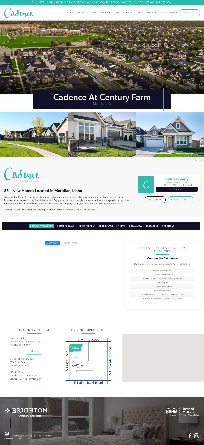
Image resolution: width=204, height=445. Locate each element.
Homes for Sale (101, 13)
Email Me (187, 185)
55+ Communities (77, 13)
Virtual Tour (70, 243)
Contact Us (151, 226)
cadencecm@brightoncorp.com (25, 341)
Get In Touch (190, 13)
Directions (168, 226)
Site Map (121, 226)
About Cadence (147, 13)
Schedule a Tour (176, 189)
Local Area (135, 226)
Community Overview (41, 226)
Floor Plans (106, 226)
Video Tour (52, 243)
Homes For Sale (65, 226)
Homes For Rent (124, 13)
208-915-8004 (171, 185)
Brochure (155, 199)
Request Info (180, 199)
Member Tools (169, 13)
